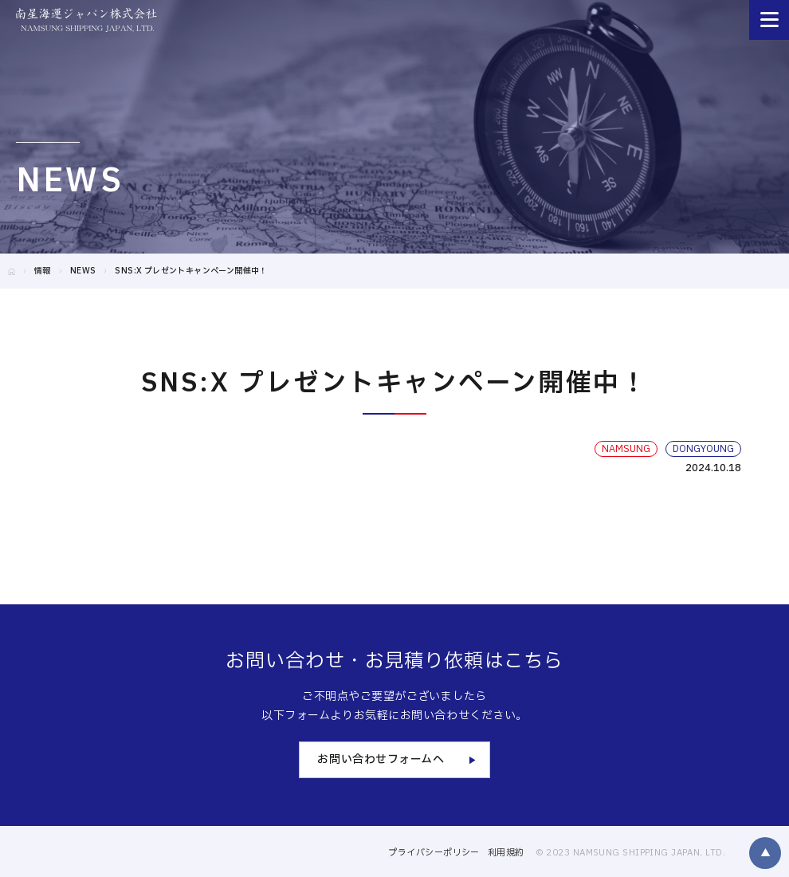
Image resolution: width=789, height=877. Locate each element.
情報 (42, 271)
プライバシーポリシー (433, 852)
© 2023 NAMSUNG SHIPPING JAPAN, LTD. (630, 852)
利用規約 (506, 852)
